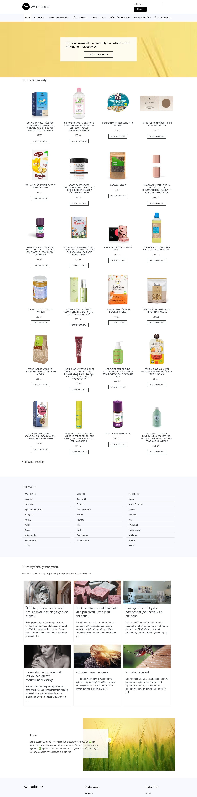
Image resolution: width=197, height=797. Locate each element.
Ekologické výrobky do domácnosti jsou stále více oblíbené (143, 594)
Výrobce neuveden (73, 504)
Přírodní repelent (137, 655)
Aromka (29, 514)
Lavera (146, 504)
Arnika (146, 509)
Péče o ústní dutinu (119, 17)
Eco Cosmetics (111, 504)
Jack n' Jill (30, 499)
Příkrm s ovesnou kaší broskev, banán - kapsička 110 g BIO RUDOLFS (156, 371)
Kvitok (107, 514)
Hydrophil (30, 519)
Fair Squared (149, 524)
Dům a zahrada (80, 17)
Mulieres (108, 524)
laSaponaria (31, 524)
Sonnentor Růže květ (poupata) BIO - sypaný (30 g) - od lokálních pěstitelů (40, 436)
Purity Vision (149, 519)
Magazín (89, 776)
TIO (144, 514)
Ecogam (147, 494)
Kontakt (149, 782)
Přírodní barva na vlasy (92, 655)
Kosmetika (39, 17)
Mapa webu (90, 782)
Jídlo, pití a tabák (162, 17)
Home (27, 17)
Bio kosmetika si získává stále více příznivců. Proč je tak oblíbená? (97, 594)
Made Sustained (33, 504)
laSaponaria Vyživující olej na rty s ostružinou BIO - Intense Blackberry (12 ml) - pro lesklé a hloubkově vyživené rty (79, 374)
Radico (107, 519)
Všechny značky (92, 770)
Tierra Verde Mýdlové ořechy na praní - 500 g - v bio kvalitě (40, 371)
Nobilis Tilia (109, 494)
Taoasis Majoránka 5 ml (117, 434)
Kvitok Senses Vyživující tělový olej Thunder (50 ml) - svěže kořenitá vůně (79, 311)
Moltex (68, 528)
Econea (107, 509)
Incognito (30, 509)
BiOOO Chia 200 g (118, 185)
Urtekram (108, 499)
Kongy (68, 519)
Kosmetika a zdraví (58, 17)
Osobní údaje (152, 770)
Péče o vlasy (98, 17)
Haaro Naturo (32, 528)
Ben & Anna (70, 524)
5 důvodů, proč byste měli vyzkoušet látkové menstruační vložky (44, 658)
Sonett (68, 509)
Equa (67, 499)
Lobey (107, 528)
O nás (148, 776)
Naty (67, 514)
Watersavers (31, 494)
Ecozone (69, 494)
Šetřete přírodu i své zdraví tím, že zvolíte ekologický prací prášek (47, 594)
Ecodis (146, 528)
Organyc (147, 499)
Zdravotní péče (141, 17)
